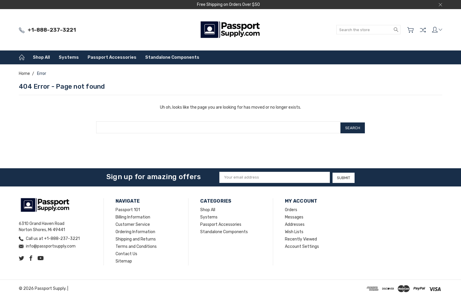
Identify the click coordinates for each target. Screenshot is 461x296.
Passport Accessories (112, 57)
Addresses (295, 223)
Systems (69, 57)
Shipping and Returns (136, 237)
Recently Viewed (301, 237)
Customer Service (133, 223)
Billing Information (133, 215)
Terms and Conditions (136, 245)
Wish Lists (294, 230)
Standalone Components (172, 57)
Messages (294, 215)
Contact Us (126, 252)
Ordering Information (135, 230)
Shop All (41, 57)
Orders (291, 208)
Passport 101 (128, 208)
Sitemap (124, 259)
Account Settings (302, 245)
